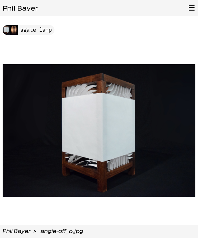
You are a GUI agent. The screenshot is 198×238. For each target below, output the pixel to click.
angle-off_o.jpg (62, 231)
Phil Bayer (20, 8)
